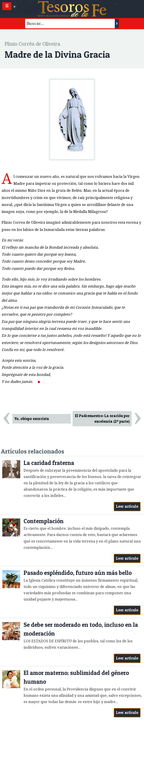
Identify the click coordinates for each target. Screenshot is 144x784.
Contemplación (44, 521)
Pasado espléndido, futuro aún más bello (78, 572)
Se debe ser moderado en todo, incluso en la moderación (81, 629)
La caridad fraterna (49, 463)
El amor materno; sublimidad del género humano (76, 677)
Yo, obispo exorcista (31, 418)
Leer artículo (127, 506)
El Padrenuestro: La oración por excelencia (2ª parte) (102, 418)
